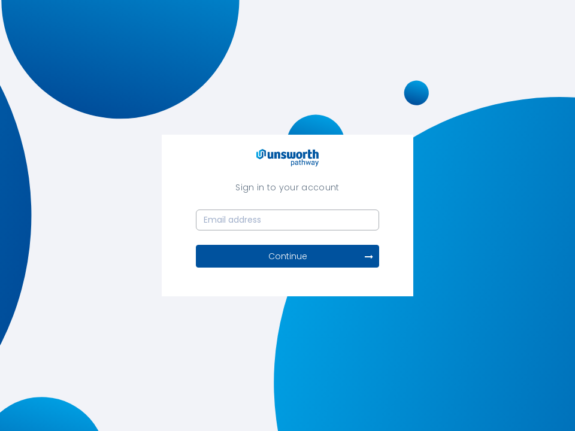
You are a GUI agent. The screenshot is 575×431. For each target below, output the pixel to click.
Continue (321, 256)
